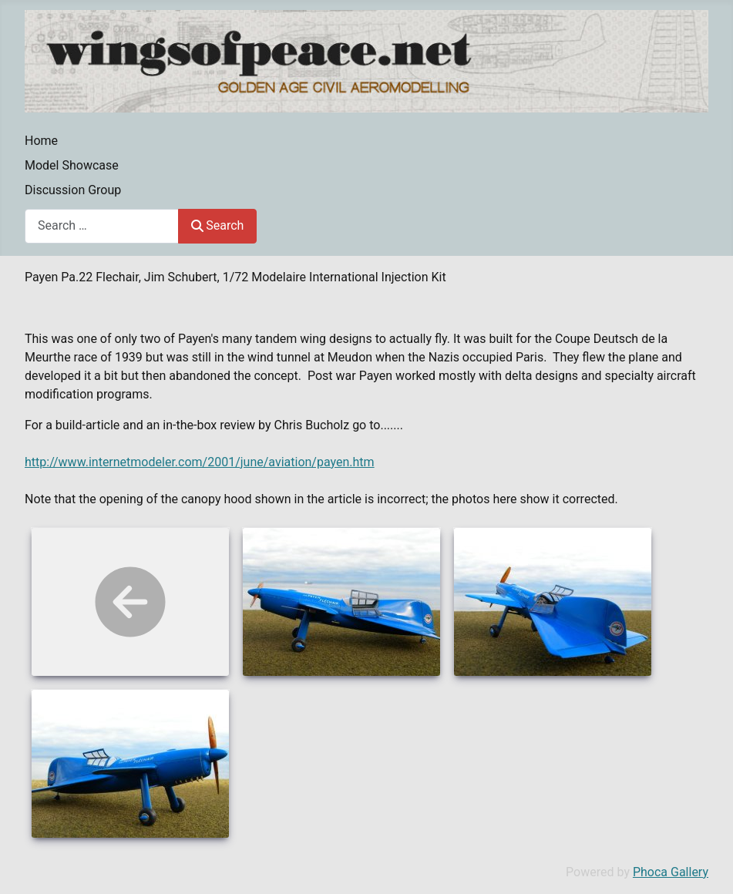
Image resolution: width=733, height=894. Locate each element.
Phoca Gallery (670, 872)
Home (41, 140)
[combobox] (102, 226)
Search (217, 225)
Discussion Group (73, 190)
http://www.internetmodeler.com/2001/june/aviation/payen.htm (200, 462)
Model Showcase (72, 165)
